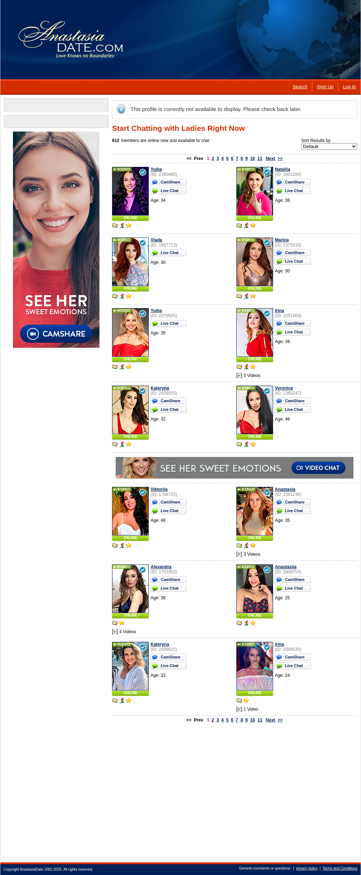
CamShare (170, 182)
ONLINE (130, 218)
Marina (282, 240)
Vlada (156, 240)
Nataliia (282, 169)
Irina (279, 310)
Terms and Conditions (339, 868)
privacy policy (307, 868)
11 (259, 158)
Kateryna (160, 388)
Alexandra (161, 566)
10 (252, 158)
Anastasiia (286, 566)
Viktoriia (159, 489)
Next (270, 158)
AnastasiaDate (31, 869)
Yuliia (156, 169)
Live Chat (170, 190)
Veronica (284, 388)
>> (280, 158)
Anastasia (285, 489)
